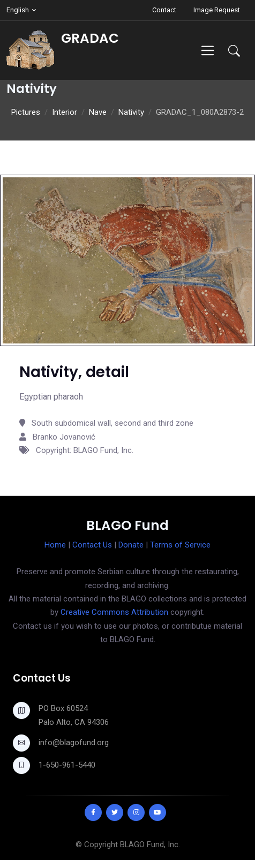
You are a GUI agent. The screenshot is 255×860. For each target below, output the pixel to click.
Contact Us (92, 545)
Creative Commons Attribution (114, 612)
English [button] (17, 10)
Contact (164, 10)
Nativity (131, 112)
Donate (131, 545)
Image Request (216, 10)
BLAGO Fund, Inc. (150, 844)
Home (55, 545)
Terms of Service (180, 545)
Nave (98, 112)
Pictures (25, 112)
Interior (64, 112)
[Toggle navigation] (207, 50)
